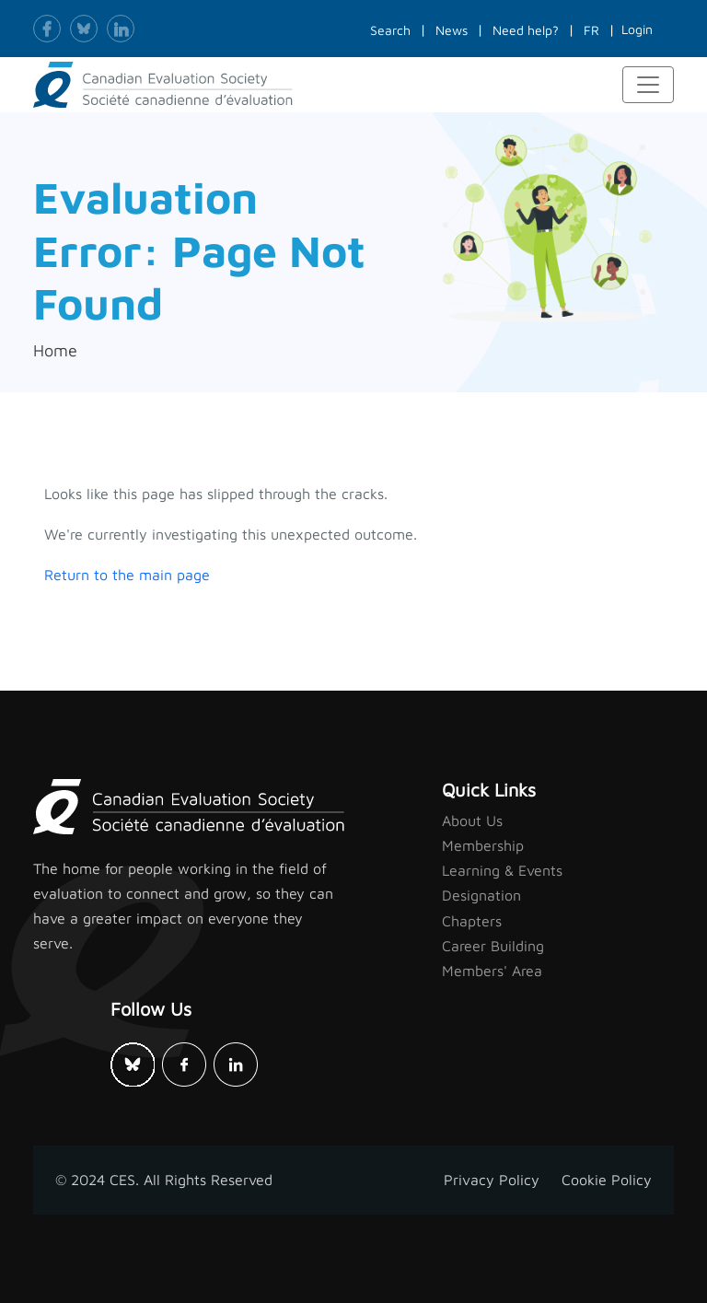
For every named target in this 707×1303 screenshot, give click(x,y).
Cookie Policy (607, 1179)
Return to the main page (127, 574)
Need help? (526, 30)
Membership (483, 845)
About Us (472, 820)
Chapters (472, 921)
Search (390, 30)
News (451, 30)
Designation (481, 895)
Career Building (493, 945)
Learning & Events (502, 870)
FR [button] (591, 30)
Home (55, 350)
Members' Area (492, 970)
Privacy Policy (491, 1179)
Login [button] (637, 29)
